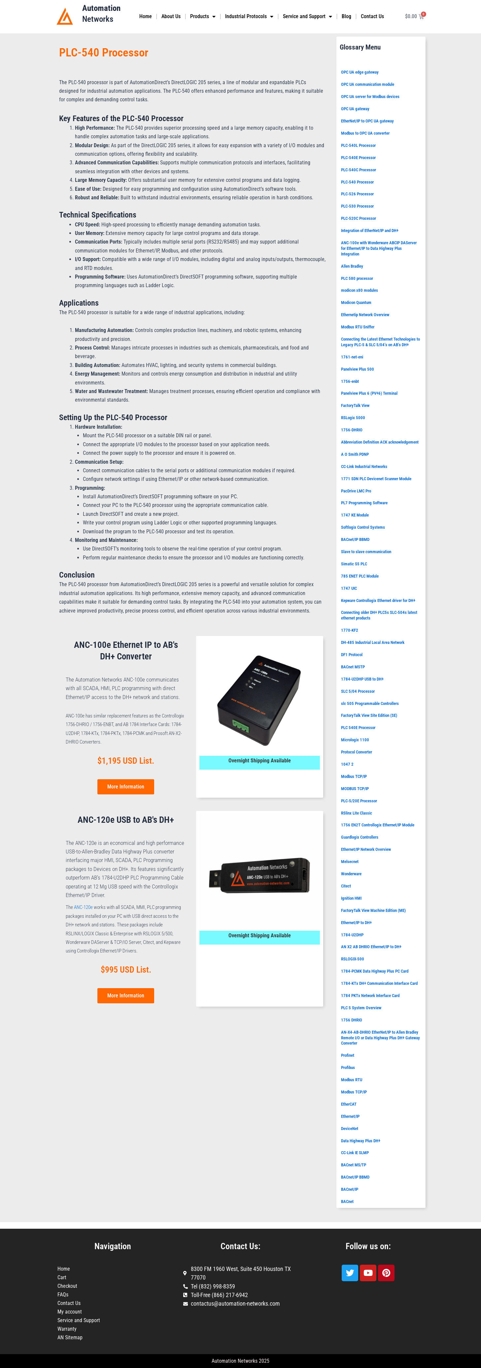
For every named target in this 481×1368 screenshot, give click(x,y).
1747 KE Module (355, 515)
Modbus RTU (351, 1079)
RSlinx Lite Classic (356, 813)
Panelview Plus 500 (357, 369)
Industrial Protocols (249, 16)
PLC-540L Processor (358, 145)
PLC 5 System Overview (361, 1007)
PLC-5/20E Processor (359, 800)
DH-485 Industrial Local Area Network (372, 642)
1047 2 (347, 764)
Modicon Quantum (356, 302)
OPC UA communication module (367, 84)
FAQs (62, 1294)
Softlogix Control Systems (363, 527)
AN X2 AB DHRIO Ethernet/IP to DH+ (371, 946)
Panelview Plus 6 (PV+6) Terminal (369, 393)
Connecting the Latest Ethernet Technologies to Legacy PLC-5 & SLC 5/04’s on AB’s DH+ (380, 342)
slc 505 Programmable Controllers (370, 703)
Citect (346, 886)
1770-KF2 (349, 630)
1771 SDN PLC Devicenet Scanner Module (376, 478)
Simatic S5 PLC (354, 563)
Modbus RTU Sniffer (357, 326)
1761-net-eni (352, 356)
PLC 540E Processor (358, 727)
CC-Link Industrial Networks (364, 466)
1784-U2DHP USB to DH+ (362, 679)
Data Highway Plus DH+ (360, 1140)
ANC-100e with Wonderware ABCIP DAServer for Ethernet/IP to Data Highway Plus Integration (379, 248)
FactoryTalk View (355, 405)
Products (203, 16)
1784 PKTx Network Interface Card (370, 995)
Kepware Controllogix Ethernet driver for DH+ (378, 600)
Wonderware (351, 873)
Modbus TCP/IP (354, 776)
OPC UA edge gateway (360, 72)
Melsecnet (350, 861)
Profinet (347, 1055)
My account (69, 1312)
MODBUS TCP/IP (355, 788)
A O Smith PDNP (355, 454)
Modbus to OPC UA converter (365, 133)
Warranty (67, 1329)
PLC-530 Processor (357, 206)
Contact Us (372, 16)
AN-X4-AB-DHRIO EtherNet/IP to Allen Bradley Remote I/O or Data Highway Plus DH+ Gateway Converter (380, 1038)
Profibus (348, 1067)
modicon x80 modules (359, 290)
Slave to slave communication (366, 551)
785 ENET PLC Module (360, 576)
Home (145, 16)
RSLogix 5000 (353, 417)
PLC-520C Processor (358, 218)
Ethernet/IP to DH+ (356, 922)
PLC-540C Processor (358, 169)
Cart (61, 1277)
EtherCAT (349, 1104)
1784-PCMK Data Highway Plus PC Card (374, 971)
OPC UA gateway (355, 108)
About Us (171, 16)
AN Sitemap (70, 1337)
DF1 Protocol (351, 654)
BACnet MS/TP (353, 1164)
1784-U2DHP (352, 934)
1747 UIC (349, 588)
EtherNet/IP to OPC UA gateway (367, 120)
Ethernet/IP (350, 1116)
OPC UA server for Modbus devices (370, 96)
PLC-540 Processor (357, 182)
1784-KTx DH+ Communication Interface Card (379, 983)
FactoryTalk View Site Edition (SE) (369, 715)
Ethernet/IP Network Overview (366, 849)
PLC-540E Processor (358, 157)
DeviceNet (349, 1128)
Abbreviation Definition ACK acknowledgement (380, 442)
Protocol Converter (356, 752)
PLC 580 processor (357, 278)
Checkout (67, 1286)
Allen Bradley (352, 266)
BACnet (347, 1201)
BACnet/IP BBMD (355, 539)
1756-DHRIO (351, 429)
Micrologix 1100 (355, 739)
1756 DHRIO (351, 1020)
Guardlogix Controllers (359, 837)
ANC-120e (83, 907)
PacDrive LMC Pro (356, 490)
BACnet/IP (349, 1189)
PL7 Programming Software (364, 502)
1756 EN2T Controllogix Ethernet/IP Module (377, 824)
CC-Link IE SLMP (355, 1152)
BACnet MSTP (353, 666)
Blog (346, 16)
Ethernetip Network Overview (365, 314)
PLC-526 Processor (357, 193)
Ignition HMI (351, 898)
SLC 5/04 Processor (358, 691)
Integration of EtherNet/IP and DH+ (369, 230)
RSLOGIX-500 (352, 958)
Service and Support (307, 16)
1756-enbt (350, 381)
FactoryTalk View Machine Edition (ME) (373, 910)
